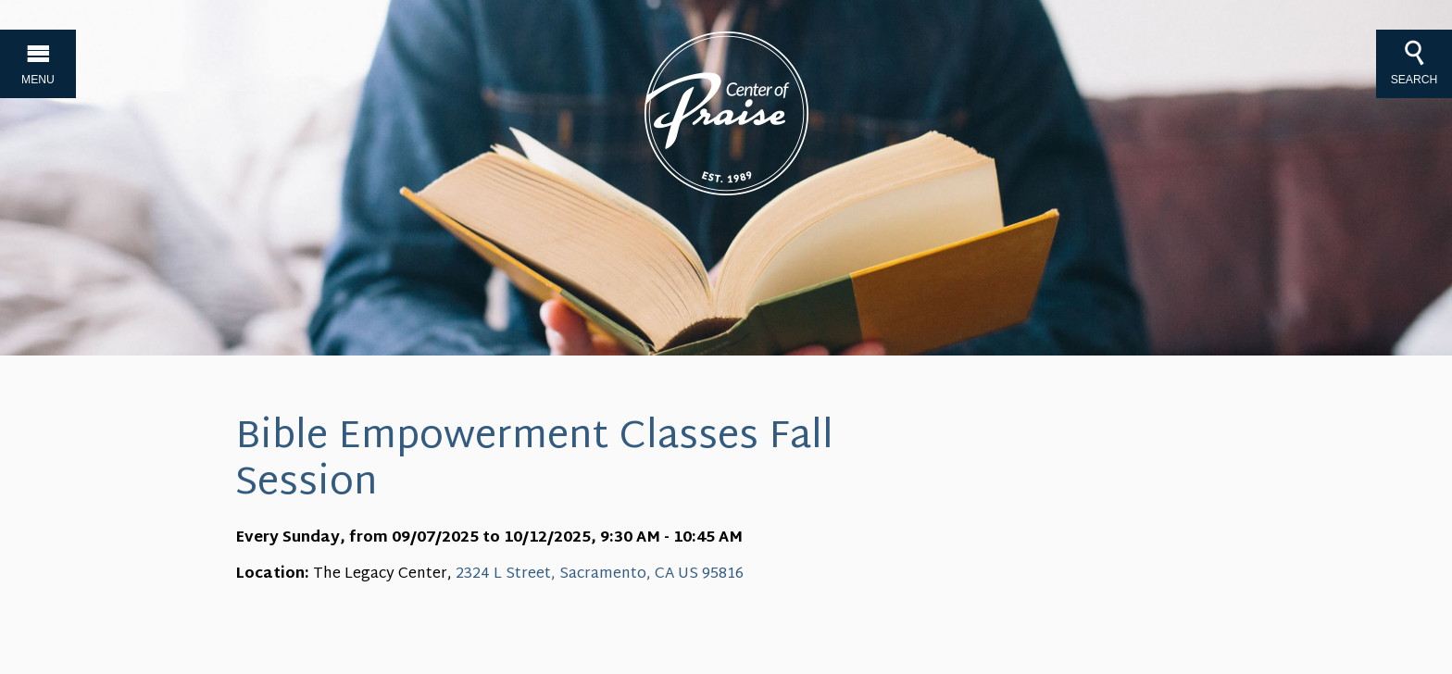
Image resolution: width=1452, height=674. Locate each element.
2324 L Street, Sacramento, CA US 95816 (600, 574)
